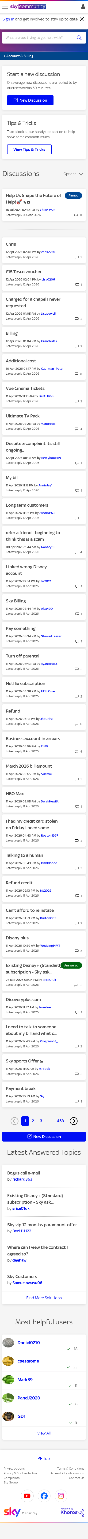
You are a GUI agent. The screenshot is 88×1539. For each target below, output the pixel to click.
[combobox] (39, 38)
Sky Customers (22, 1276)
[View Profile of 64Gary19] (47, 547)
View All (44, 1433)
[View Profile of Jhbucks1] (46, 719)
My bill (12, 477)
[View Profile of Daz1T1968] (46, 396)
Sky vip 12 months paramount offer (42, 1224)
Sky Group (11, 1482)
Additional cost (21, 361)
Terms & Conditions (70, 1468)
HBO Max (15, 793)
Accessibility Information (67, 1473)
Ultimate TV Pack (23, 416)
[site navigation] (5, 7)
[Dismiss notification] (82, 19)
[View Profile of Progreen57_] (49, 1041)
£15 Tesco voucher (24, 271)
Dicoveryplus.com (23, 999)
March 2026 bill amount (29, 766)
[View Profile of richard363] (22, 1179)
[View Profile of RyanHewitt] (49, 663)
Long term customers (27, 505)
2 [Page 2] (33, 1120)
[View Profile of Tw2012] (45, 581)
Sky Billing (16, 601)
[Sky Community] (28, 7)
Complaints (11, 1478)
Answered (71, 965)
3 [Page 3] (41, 1120)
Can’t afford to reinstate (30, 910)
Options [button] (70, 174)
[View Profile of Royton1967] (49, 835)
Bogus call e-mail (23, 1173)
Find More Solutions (44, 1297)
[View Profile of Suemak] (46, 774)
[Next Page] (73, 1121)
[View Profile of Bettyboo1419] (51, 458)
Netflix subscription (25, 683)
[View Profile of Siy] (42, 1096)
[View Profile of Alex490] (47, 608)
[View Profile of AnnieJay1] (45, 485)
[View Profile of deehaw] (19, 1260)
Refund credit (19, 883)
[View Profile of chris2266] (48, 252)
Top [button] (46, 1458)
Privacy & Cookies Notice (20, 1473)
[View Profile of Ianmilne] (45, 1007)
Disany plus (17, 938)
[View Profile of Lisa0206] (48, 279)
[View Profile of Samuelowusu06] (27, 1282)
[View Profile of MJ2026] (45, 890)
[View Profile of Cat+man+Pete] (51, 368)
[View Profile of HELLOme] (48, 691)
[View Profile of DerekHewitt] (50, 801)
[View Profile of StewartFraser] (51, 636)
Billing (12, 333)
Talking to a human (24, 855)
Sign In (82, 7)
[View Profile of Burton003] (48, 918)
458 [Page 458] (60, 1120)
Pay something (20, 628)
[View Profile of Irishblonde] (49, 863)
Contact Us (76, 1478)
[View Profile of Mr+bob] (44, 1068)
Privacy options (14, 1468)
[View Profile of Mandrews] (48, 423)
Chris (11, 244)
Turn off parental (22, 656)
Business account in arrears (33, 738)
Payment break (21, 1088)
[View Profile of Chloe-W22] (47, 210)
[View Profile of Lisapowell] (48, 313)
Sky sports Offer (23, 1061)
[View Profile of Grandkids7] (49, 341)
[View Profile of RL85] (44, 746)
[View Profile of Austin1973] (47, 513)
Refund (13, 711)
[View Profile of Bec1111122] (21, 1231)
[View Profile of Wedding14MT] (50, 945)
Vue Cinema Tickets (25, 388)
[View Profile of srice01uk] (49, 980)
